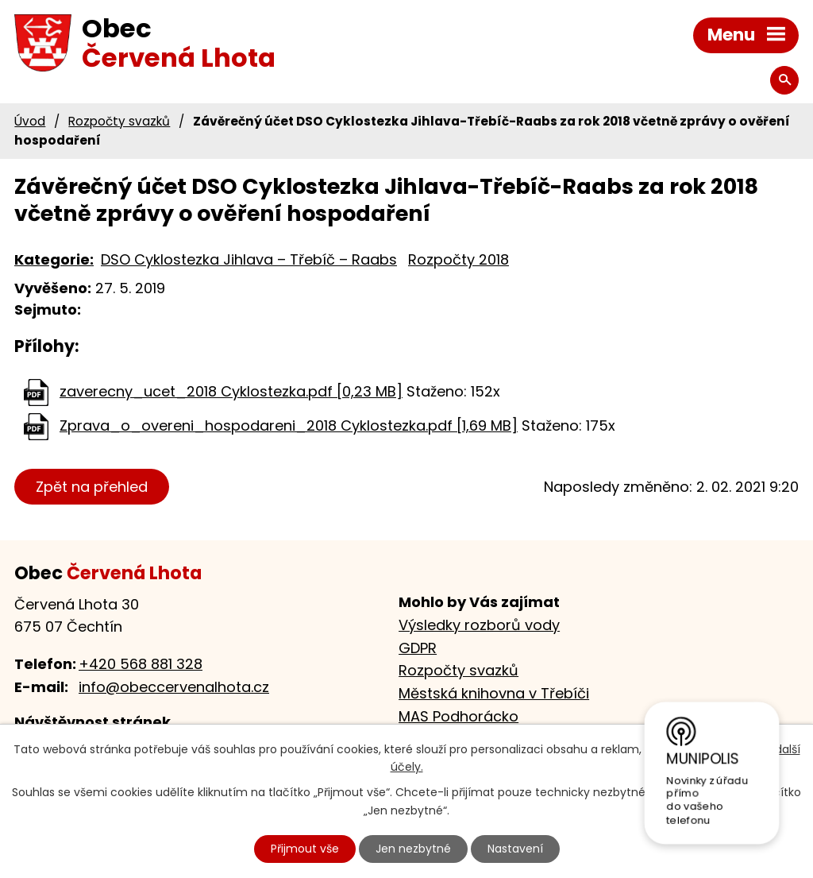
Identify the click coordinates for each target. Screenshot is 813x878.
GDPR (418, 648)
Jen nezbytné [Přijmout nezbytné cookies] (413, 849)
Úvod (29, 121)
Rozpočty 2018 (458, 259)
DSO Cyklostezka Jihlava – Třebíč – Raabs (249, 259)
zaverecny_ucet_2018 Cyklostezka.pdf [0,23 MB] (231, 391)
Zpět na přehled (92, 487)
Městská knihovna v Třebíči (494, 693)
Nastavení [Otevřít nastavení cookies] (515, 849)
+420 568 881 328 (140, 664)
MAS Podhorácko (458, 716)
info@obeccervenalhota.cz (174, 687)
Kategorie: (54, 259)
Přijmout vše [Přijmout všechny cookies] (305, 849)
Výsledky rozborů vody (479, 625)
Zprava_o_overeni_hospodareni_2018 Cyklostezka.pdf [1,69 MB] (289, 425)
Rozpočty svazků (119, 121)
